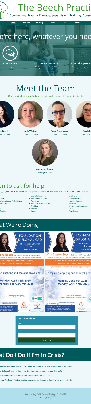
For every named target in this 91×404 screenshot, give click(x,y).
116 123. (48, 375)
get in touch (37, 191)
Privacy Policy (45, 398)
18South (53, 396)
